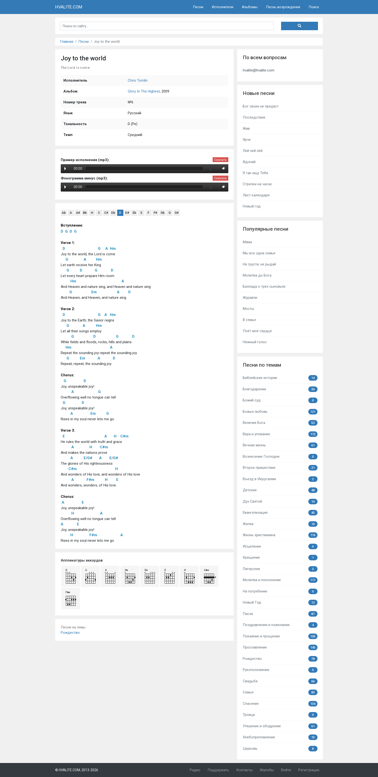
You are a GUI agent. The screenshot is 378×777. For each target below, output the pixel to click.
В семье (249, 320)
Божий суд (280, 400)
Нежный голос (255, 342)
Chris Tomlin (138, 80)
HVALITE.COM (68, 6)
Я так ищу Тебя (255, 173)
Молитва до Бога (257, 275)
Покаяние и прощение (280, 636)
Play (65, 168)
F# (155, 212)
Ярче (247, 139)
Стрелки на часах (257, 184)
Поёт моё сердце (257, 331)
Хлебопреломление (280, 737)
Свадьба (280, 681)
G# (177, 212)
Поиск (314, 7)
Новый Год (280, 602)
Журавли (250, 297)
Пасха (280, 614)
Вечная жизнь (280, 445)
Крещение (280, 557)
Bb (85, 212)
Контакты (244, 770)
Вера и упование (280, 434)
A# (78, 212)
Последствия (254, 117)
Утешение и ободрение (280, 726)
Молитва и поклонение (280, 580)
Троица (280, 715)
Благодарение (280, 389)
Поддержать (218, 770)
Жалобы (267, 770)
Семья (280, 692)
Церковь (280, 748)
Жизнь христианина (280, 535)
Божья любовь (280, 411)
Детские (280, 490)
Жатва (280, 524)
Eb (134, 212)
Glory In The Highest (144, 91)
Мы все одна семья (259, 253)
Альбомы (249, 7)
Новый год (252, 206)
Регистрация (308, 770)
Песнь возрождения (283, 7)
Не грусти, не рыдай (259, 264)
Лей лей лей (253, 151)
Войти (286, 770)
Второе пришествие (280, 467)
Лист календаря (256, 195)
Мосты (248, 309)
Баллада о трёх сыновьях (264, 286)
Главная (66, 41)
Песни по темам (262, 365)
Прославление (280, 647)
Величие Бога (280, 423)
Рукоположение (280, 670)
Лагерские (280, 569)
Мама (247, 242)
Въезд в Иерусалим (280, 479)
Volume (222, 168)
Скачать (220, 160)
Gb (163, 212)
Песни (198, 7)
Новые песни (259, 93)
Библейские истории (280, 378)
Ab (64, 212)
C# (106, 212)
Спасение (280, 703)
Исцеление (280, 546)
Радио (195, 770)
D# (127, 212)
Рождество (70, 632)
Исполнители (222, 7)
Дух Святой (280, 501)
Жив (246, 128)
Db (113, 212)
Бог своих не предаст (261, 106)
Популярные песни (265, 229)
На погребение (280, 591)
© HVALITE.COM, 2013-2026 (76, 770)
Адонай (249, 162)
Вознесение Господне (280, 456)
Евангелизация (280, 512)
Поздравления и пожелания (280, 625)
